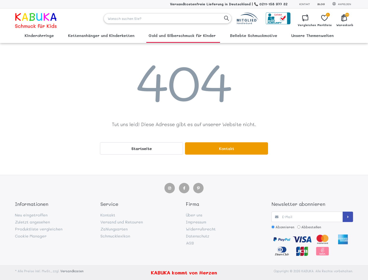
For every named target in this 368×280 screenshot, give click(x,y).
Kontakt (304, 4)
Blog (321, 4)
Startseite (141, 148)
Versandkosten (72, 271)
